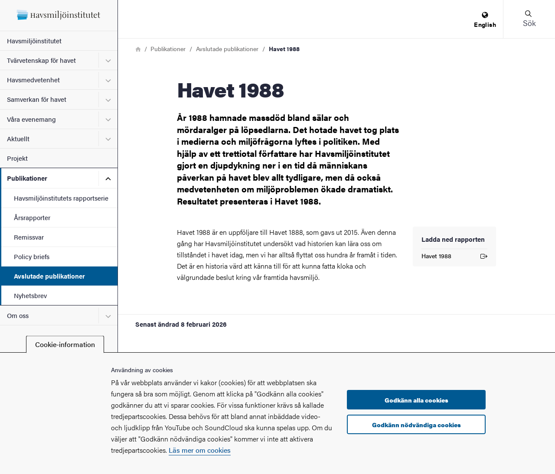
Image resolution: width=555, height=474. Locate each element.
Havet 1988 (454, 257)
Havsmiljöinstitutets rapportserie (61, 197)
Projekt (17, 157)
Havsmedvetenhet (33, 79)
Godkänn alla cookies (416, 400)
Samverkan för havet (36, 99)
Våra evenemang (31, 118)
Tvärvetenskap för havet (41, 60)
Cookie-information (65, 344)
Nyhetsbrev (30, 295)
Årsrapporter (32, 217)
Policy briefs (31, 256)
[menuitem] (485, 20)
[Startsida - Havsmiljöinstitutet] (59, 15)
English (485, 20)
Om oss (18, 315)
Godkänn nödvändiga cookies (416, 424)
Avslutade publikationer (49, 275)
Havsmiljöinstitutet (34, 40)
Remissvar (29, 236)
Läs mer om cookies (200, 450)
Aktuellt (18, 138)
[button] (529, 19)
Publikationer (27, 177)
